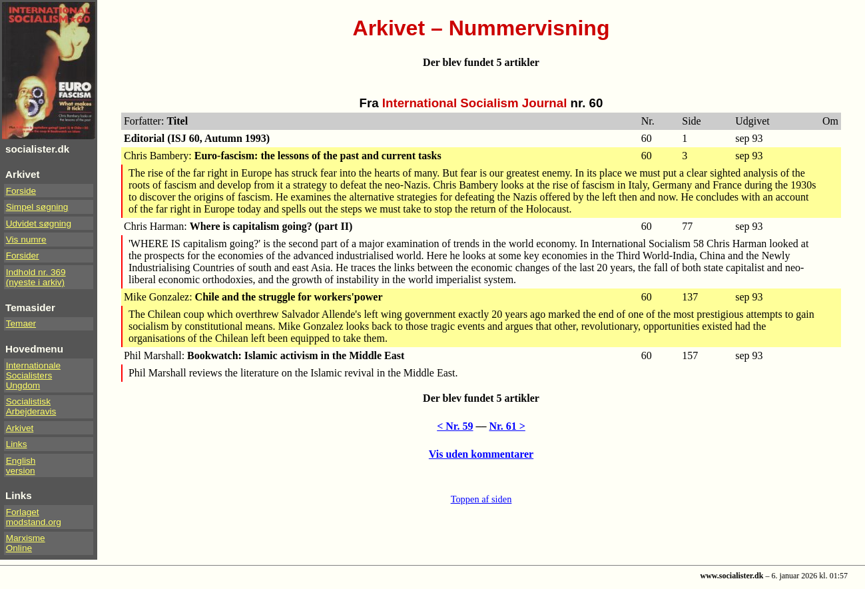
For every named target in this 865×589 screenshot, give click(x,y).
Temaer (21, 323)
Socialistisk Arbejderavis (31, 406)
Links (16, 444)
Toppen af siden (481, 499)
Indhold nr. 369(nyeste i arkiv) (36, 277)
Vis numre (26, 240)
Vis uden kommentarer (481, 454)
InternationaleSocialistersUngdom (33, 375)
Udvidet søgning (38, 224)
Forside (21, 191)
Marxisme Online (25, 543)
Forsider (22, 256)
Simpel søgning (37, 207)
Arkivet (20, 428)
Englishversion (21, 466)
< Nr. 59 (455, 426)
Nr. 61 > (507, 426)
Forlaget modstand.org (33, 517)
